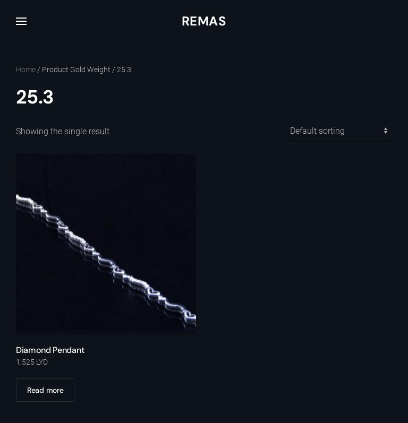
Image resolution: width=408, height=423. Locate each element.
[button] (21, 21)
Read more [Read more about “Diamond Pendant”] (45, 390)
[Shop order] (339, 131)
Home (26, 69)
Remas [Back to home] (204, 21)
